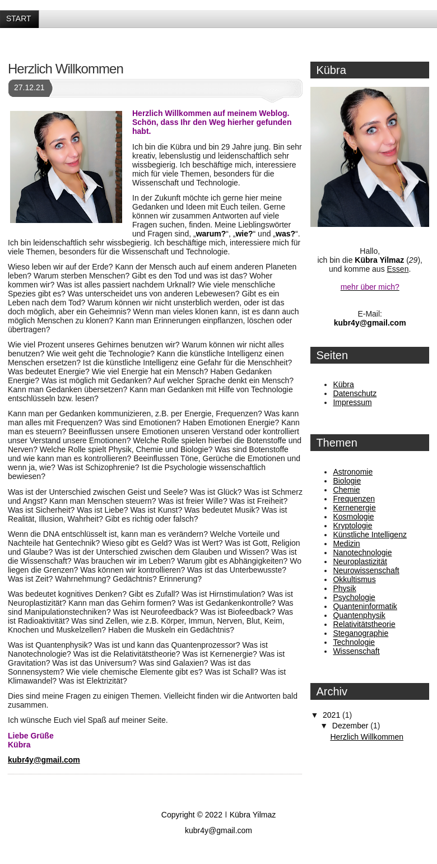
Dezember (351, 725)
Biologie (347, 480)
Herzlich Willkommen (65, 68)
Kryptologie (352, 525)
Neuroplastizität (360, 561)
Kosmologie (353, 516)
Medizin (346, 543)
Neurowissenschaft (366, 570)
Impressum (352, 402)
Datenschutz (354, 393)
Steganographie (360, 633)
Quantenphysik (359, 615)
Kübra (343, 384)
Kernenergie (354, 507)
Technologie (354, 642)
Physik (344, 588)
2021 (332, 714)
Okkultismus (354, 579)
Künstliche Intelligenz (370, 534)
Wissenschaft (356, 651)
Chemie (346, 489)
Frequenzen (354, 498)
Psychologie (354, 597)
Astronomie (353, 471)
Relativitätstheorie (364, 624)
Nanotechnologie (362, 552)
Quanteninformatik (365, 606)
